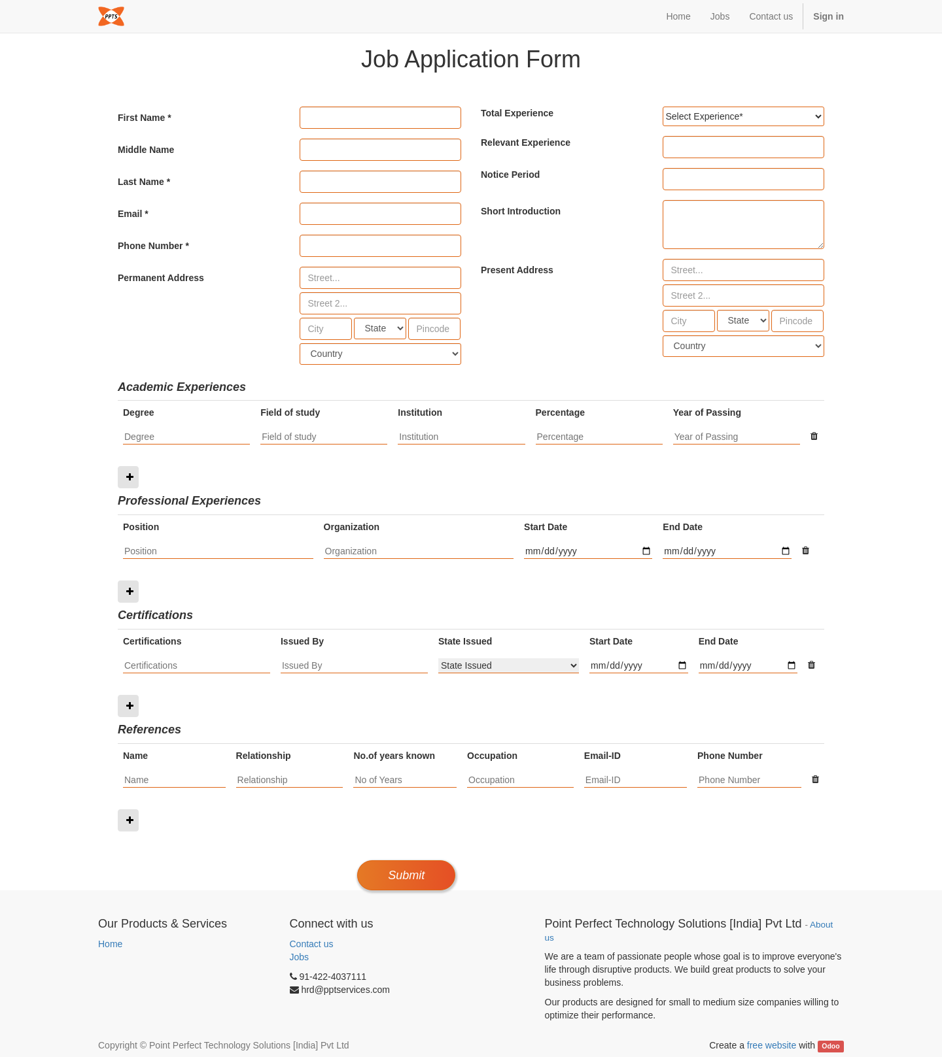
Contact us (312, 944)
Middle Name (146, 149)
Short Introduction (521, 211)
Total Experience (517, 113)
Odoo (830, 1046)
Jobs (299, 957)
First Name (141, 117)
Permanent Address (161, 278)
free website (771, 1045)
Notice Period (510, 174)
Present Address (517, 270)
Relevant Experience (525, 142)
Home (110, 944)
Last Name (141, 181)
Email (130, 214)
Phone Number (150, 246)
